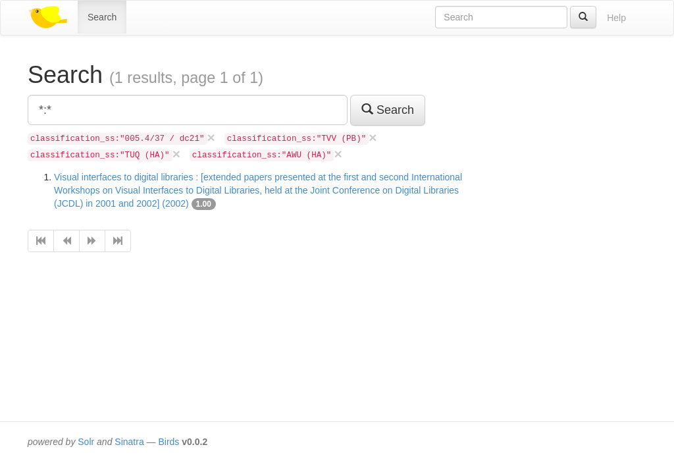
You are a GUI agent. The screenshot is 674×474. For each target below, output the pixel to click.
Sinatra (129, 441)
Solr (86, 441)
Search (102, 17)
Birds (168, 441)
